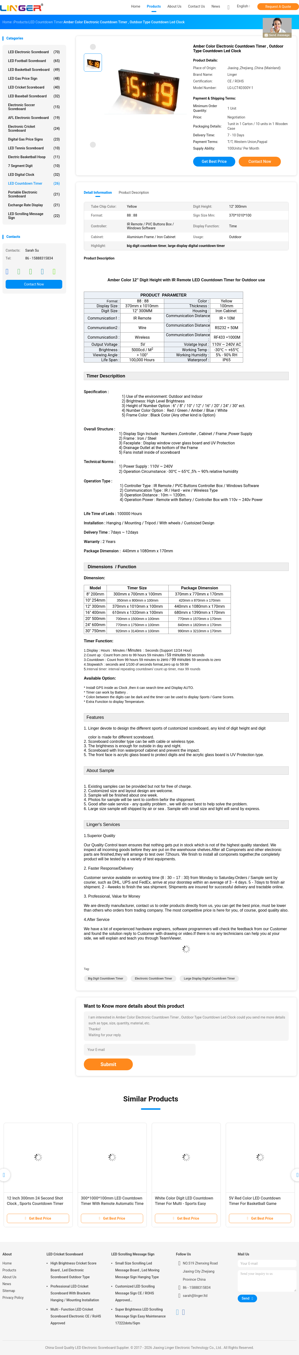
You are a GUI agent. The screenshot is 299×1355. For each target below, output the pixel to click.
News (6, 1284)
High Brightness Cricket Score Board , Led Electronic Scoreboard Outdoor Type (73, 1270)
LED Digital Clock (34, 174)
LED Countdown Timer (34, 183)
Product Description (134, 192)
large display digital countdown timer (209, 978)
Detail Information (98, 192)
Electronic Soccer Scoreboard (34, 107)
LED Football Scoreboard (34, 60)
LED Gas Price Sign (34, 78)
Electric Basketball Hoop (34, 157)
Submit (108, 1064)
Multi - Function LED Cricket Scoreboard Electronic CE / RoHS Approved (75, 1316)
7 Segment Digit (34, 165)
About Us (9, 1277)
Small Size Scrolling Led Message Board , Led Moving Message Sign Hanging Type (137, 1270)
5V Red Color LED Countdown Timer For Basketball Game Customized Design (255, 1203)
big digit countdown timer (105, 978)
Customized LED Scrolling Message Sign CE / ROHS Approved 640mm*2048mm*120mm (135, 1293)
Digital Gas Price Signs (34, 139)
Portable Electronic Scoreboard (34, 194)
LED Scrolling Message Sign (34, 216)
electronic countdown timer (153, 978)
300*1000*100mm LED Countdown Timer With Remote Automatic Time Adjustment (112, 1203)
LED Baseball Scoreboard (34, 96)
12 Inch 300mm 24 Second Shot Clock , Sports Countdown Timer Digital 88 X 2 (35, 1203)
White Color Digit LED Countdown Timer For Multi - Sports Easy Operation (184, 1203)
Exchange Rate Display (34, 205)
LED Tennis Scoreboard (34, 148)
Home (7, 1263)
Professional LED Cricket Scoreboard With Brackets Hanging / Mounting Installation (74, 1293)
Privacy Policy (13, 1298)
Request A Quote (278, 7)
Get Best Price (214, 161)
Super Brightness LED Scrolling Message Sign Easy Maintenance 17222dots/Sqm (140, 1316)
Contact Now (34, 284)
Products (9, 1270)
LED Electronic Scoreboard (34, 52)
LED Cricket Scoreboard (34, 87)
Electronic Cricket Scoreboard (34, 128)
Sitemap (8, 1291)
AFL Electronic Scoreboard (34, 117)
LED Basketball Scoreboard (34, 69)
